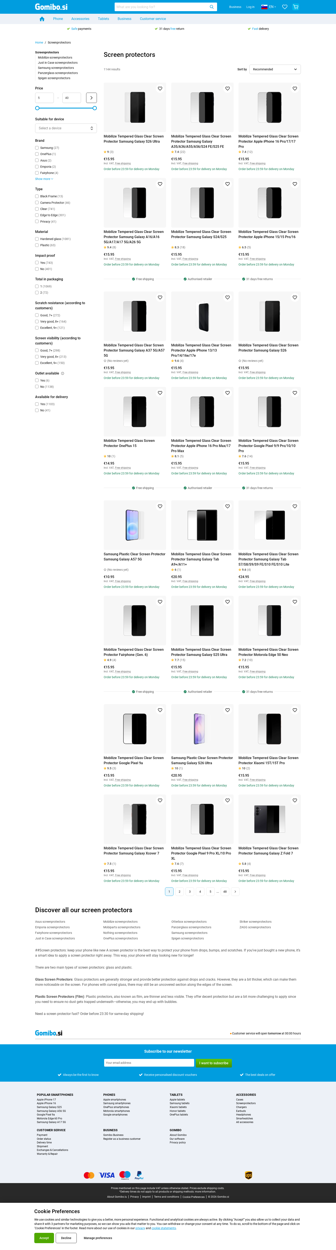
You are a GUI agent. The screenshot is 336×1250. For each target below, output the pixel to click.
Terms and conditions (166, 1196)
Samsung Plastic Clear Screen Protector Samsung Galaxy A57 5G (134, 556)
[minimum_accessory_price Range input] (44, 98)
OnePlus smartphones (116, 1107)
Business (235, 7)
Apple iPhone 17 (46, 1099)
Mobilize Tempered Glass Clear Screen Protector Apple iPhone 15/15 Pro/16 (268, 234)
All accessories (244, 1122)
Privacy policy (178, 1142)
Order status (44, 1139)
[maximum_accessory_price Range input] (71, 98)
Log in (250, 7)
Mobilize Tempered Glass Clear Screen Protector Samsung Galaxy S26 (268, 347)
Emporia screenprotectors (52, 927)
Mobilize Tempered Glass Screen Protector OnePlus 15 (129, 443)
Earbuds (241, 1111)
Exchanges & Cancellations (52, 1150)
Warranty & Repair (47, 1154)
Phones (109, 1094)
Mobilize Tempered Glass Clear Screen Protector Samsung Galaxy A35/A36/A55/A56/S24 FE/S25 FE (201, 141)
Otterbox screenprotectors (189, 921)
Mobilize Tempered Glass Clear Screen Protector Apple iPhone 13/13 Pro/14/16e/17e (201, 350)
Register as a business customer (122, 1139)
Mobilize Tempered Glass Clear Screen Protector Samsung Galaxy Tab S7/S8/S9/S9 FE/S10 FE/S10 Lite (268, 559)
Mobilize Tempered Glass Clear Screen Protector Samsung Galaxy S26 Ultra (134, 138)
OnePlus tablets (179, 1114)
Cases (239, 1099)
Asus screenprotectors (50, 921)
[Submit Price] (91, 98)
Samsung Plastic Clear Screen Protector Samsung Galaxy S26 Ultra (202, 760)
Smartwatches (244, 1118)
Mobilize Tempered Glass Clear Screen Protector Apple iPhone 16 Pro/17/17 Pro (268, 141)
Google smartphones (115, 1114)
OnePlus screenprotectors (120, 938)
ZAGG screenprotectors (255, 927)
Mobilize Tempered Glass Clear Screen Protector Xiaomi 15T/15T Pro (268, 760)
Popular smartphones (55, 1094)
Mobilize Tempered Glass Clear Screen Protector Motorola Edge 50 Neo (268, 652)
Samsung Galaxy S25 (49, 1107)
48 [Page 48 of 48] (225, 891)
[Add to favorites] (160, 88)
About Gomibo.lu (117, 1196)
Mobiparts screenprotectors (121, 927)
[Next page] (235, 891)
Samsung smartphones (116, 1103)
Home (39, 42)
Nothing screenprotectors (120, 932)
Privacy (134, 1196)
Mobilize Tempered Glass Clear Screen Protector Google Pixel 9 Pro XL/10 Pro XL (201, 853)
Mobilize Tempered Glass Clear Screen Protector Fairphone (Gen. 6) (134, 652)
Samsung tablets (179, 1103)
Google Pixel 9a (46, 1114)
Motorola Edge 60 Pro (49, 1118)
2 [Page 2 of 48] (179, 891)
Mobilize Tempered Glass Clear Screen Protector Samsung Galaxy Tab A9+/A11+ (201, 559)
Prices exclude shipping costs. (207, 1188)
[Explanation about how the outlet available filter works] (62, 373)
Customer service (153, 19)
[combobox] (165, 6)
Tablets (103, 19)
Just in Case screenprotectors (58, 62)
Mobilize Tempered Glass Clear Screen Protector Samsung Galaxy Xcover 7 (134, 850)
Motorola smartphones (116, 1111)
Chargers (241, 1107)
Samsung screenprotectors (56, 67)
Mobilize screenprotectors (55, 57)
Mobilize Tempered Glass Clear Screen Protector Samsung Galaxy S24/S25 (201, 234)
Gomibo (176, 1130)
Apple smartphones (114, 1099)
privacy (140, 1228)
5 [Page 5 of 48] (210, 891)
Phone (58, 19)
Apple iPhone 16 (46, 1103)
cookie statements (164, 1228)
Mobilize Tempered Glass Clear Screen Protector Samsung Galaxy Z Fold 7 (268, 850)
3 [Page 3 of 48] (190, 891)
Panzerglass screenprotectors (58, 73)
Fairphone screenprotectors (53, 932)
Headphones (243, 1114)
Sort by (242, 69)
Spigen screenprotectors (54, 78)
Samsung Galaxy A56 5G (51, 1111)
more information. (205, 1191)
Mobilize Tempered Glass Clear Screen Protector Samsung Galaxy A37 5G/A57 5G (134, 350)
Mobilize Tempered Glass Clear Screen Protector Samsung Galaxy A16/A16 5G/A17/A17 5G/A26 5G (134, 237)
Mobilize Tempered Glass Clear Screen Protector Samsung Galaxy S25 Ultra (201, 652)
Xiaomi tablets (178, 1107)
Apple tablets (177, 1099)
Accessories (80, 19)
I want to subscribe (213, 1063)
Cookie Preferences (194, 1197)
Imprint (146, 1196)
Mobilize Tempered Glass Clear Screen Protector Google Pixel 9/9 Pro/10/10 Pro (268, 446)
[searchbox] (161, 7)
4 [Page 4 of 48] (200, 891)
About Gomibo (178, 1135)
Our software (177, 1139)
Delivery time (44, 1142)
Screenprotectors (246, 1103)
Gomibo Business (113, 1135)
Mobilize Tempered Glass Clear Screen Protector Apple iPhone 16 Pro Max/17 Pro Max (201, 446)
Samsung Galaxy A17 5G (51, 1122)
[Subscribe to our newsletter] (149, 1063)
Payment (42, 1135)
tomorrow (274, 1033)
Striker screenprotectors (256, 921)
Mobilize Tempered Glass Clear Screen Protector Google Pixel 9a (134, 760)
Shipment (42, 1146)
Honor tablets (178, 1111)
